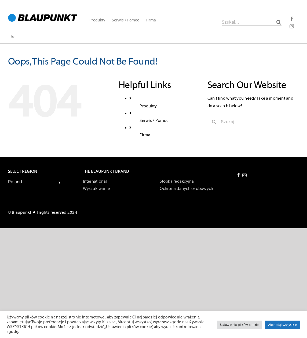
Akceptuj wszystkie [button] (282, 325)
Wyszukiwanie (96, 188)
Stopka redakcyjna (177, 181)
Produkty (148, 106)
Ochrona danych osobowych (186, 188)
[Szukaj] (279, 22)
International (95, 181)
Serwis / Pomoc (154, 120)
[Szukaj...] (252, 22)
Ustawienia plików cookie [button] (239, 325)
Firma (145, 135)
